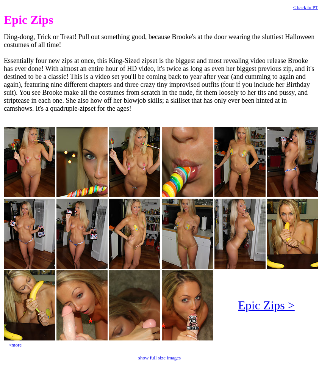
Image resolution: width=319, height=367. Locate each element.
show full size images (159, 358)
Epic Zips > (266, 305)
